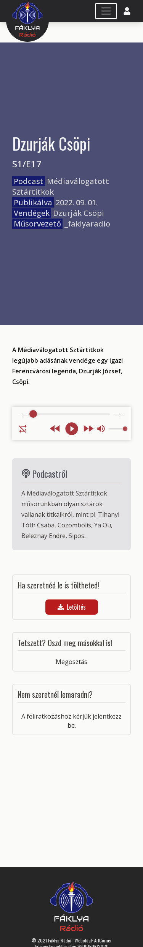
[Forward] (88, 428)
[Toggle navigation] (106, 11)
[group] (71, 423)
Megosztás (71, 662)
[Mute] (101, 429)
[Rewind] (55, 428)
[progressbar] (71, 414)
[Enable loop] (23, 429)
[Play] (71, 428)
